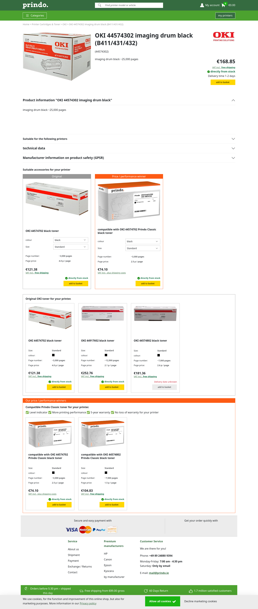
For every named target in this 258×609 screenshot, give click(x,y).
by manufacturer (114, 577)
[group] (57, 56)
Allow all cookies (162, 601)
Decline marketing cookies (200, 601)
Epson (108, 565)
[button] (209, 5)
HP (106, 553)
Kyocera (109, 571)
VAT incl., (223, 67)
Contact (72, 572)
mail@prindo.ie (159, 573)
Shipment (74, 555)
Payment (73, 561)
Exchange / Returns (80, 566)
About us (73, 549)
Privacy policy (88, 603)
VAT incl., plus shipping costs (112, 272)
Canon (108, 559)
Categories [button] (35, 15)
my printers (225, 15)
